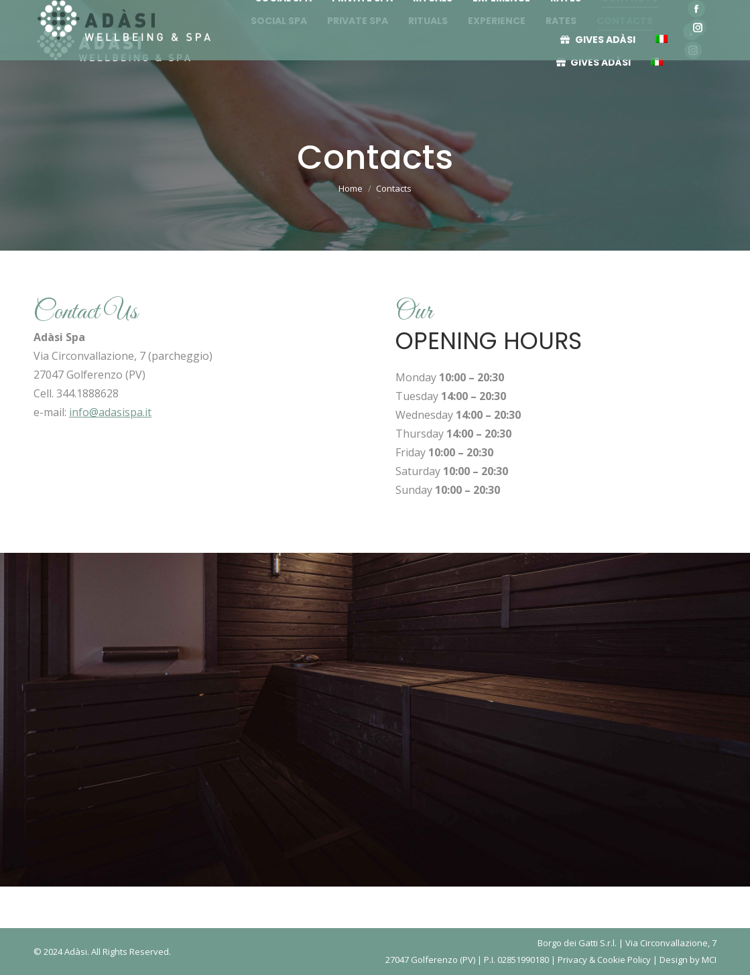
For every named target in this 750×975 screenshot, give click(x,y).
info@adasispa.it (110, 412)
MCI (709, 960)
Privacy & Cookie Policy (604, 960)
